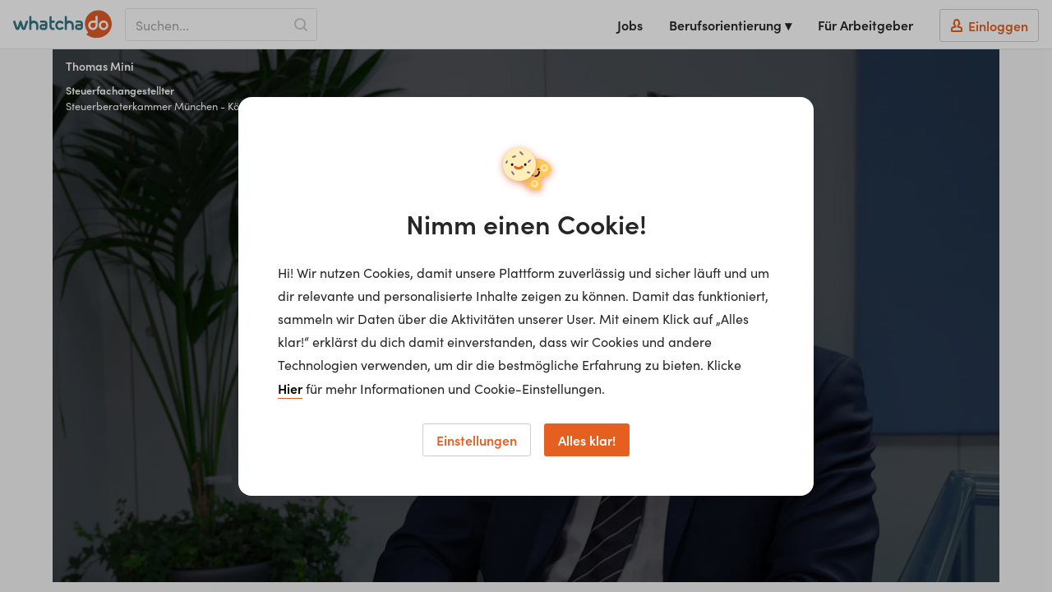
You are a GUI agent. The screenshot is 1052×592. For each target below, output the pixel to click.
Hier (290, 388)
